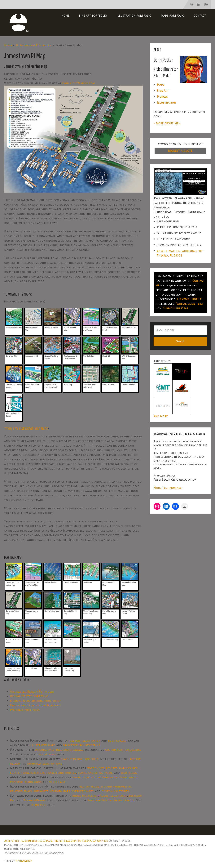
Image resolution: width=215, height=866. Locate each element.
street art (57, 782)
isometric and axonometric (111, 786)
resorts (111, 768)
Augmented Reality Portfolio (32, 691)
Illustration (166, 102)
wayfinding (129, 772)
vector (84, 786)
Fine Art (163, 90)
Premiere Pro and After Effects (110, 800)
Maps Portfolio (172, 15)
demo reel (38, 805)
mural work (47, 754)
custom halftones (115, 791)
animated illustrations (44, 763)
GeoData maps (60, 791)
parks (108, 772)
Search (180, 341)
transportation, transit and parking (48, 772)
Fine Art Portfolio (93, 15)
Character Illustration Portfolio (35, 705)
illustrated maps (42, 745)
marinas (125, 768)
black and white (36, 791)
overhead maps (83, 791)
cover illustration (86, 777)
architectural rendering (81, 745)
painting (16, 791)
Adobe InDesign (35, 800)
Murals (162, 96)
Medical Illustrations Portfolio (34, 701)
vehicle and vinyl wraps (120, 777)
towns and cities (90, 772)
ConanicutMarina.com (78, 83)
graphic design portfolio (80, 759)
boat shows (95, 768)
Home (65, 15)
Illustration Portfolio (133, 15)
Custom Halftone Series (123, 750)
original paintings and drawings (59, 750)
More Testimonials (168, 487)
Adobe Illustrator (113, 795)
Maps (160, 85)
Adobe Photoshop (85, 795)
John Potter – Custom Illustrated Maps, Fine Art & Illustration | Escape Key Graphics (56, 840)
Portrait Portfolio (24, 710)
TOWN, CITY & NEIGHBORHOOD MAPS (26, 428)
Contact (200, 15)
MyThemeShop (23, 860)
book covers (117, 740)
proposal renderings (25, 782)
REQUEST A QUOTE (180, 151)
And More (161, 416)
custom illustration (84, 740)
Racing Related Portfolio (29, 696)
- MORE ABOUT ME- (167, 123)
